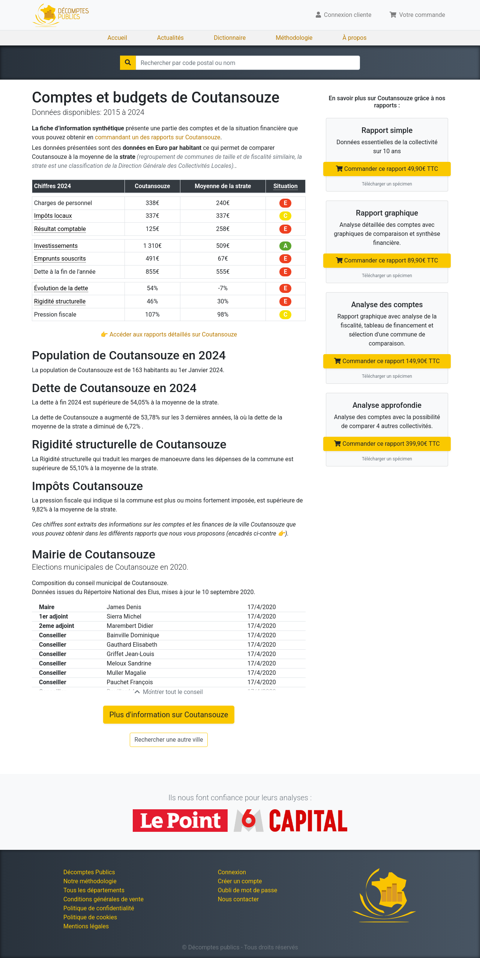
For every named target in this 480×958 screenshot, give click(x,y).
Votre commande (418, 14)
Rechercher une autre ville (169, 739)
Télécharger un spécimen (387, 184)
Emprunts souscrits (60, 258)
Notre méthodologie (90, 881)
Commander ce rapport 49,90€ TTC (387, 168)
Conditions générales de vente (103, 899)
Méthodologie (294, 37)
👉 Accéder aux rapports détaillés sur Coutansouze (168, 334)
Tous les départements (93, 890)
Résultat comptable (60, 228)
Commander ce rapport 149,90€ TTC (387, 361)
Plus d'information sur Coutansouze (169, 714)
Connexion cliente (344, 14)
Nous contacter (238, 899)
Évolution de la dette (61, 288)
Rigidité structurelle (60, 301)
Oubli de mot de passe (248, 890)
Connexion (232, 872)
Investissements (56, 245)
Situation (285, 186)
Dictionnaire (230, 37)
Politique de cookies (90, 917)
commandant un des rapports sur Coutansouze (157, 137)
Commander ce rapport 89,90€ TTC (387, 260)
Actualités (170, 37)
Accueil (117, 37)
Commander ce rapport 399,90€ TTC (387, 443)
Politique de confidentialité (98, 908)
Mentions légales (86, 926)
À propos (354, 37)
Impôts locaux (53, 215)
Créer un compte (240, 881)
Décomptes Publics (89, 872)
